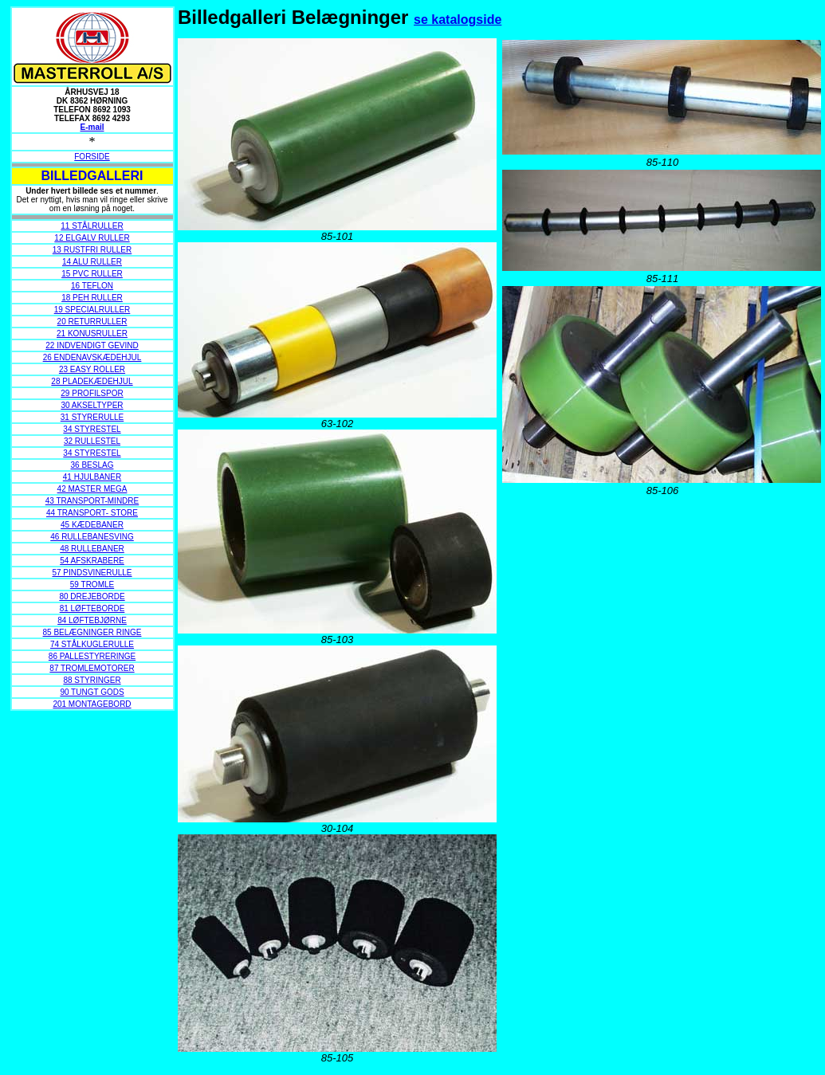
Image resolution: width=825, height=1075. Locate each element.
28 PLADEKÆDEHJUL (91, 381)
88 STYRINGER (91, 680)
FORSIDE (91, 156)
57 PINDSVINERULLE (92, 572)
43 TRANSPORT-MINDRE (92, 500)
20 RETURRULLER (92, 321)
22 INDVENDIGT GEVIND (92, 345)
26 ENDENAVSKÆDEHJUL (92, 357)
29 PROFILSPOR (92, 393)
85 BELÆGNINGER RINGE (92, 632)
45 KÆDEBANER (92, 524)
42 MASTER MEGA (92, 489)
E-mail (92, 127)
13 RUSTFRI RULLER (92, 249)
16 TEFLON (92, 285)
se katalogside (457, 19)
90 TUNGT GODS (92, 692)
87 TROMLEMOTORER (91, 668)
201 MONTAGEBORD (92, 704)
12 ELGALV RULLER (91, 237)
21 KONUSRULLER (92, 333)
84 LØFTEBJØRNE (92, 620)
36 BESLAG (92, 465)
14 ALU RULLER (92, 261)
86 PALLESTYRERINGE (92, 656)
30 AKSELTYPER (92, 405)
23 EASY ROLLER (92, 369)
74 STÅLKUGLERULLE (92, 644)
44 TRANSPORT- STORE (92, 512)
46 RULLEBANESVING (92, 536)
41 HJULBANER (92, 477)
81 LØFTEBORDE (92, 608)
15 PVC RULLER (92, 273)
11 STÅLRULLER (92, 226)
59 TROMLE (92, 584)
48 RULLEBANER (92, 548)
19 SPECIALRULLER (92, 309)
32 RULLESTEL (92, 441)
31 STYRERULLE (92, 417)
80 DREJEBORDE (91, 596)
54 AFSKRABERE (92, 560)
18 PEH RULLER (92, 297)
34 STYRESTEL (91, 429)
